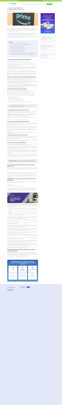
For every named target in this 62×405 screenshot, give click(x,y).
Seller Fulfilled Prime (14, 37)
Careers (50, 375)
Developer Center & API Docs (31, 380)
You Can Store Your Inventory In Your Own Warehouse (18, 43)
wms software (9, 208)
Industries (32, 4)
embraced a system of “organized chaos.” (21, 228)
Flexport (39, 375)
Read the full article (44, 39)
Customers (40, 4)
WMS (23, 9)
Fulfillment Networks (30, 374)
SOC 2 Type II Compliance (30, 379)
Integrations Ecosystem (30, 375)
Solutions (28, 4)
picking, (29, 209)
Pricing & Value (20, 375)
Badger (39, 374)
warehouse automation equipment (27, 217)
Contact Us (50, 374)
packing (31, 209)
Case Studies (40, 373)
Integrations (15, 9)
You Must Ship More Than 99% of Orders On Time (18, 47)
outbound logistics (34, 173)
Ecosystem (36, 4)
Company (44, 4)
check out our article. (20, 106)
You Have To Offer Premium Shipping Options (17, 45)
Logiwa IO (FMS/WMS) (21, 373)
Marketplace (19, 9)
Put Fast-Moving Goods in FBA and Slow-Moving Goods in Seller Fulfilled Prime (22, 53)
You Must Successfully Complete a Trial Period (17, 50)
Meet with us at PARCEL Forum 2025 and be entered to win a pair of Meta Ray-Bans (31, 0)
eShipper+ (39, 376)
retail (34, 67)
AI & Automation (20, 374)
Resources (49, 2)
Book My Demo (49, 4)
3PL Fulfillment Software (30, 373)
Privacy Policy (51, 376)
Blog (51, 2)
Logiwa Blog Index (40, 380)
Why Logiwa (24, 4)
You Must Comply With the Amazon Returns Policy (18, 48)
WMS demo (10, 256)
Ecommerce (10, 9)
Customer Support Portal (30, 381)
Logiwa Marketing (12, 10)
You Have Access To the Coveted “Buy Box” (16, 51)
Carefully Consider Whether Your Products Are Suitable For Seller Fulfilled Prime (22, 54)
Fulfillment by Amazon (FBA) (30, 33)
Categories (42, 61)
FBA (18, 70)
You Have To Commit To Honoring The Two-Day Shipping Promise (20, 44)
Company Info (51, 373)
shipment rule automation (14, 119)
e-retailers (20, 85)
